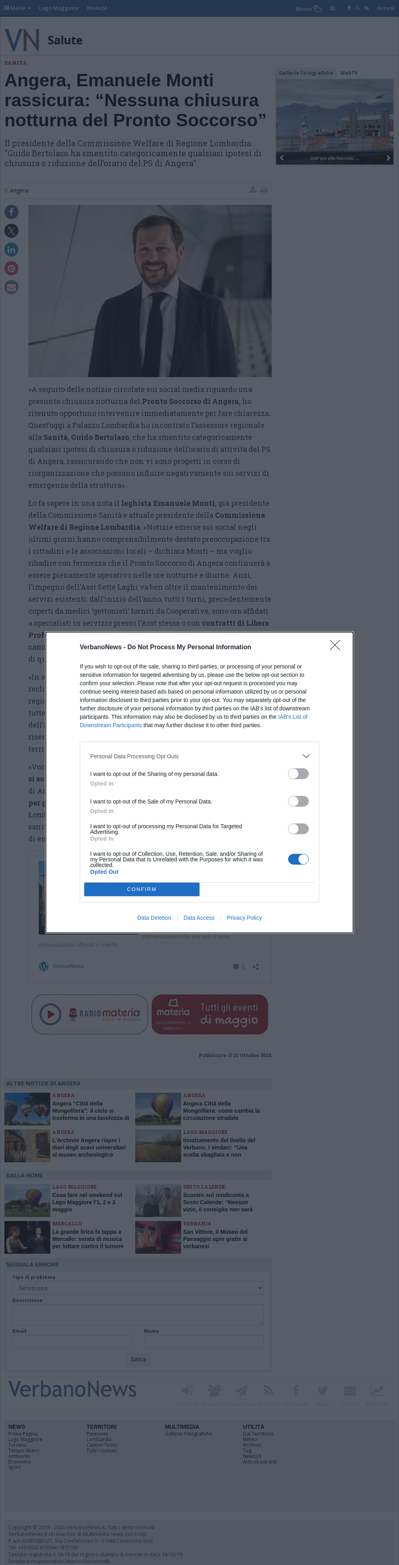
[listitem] (199, 756)
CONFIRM (142, 890)
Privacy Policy (244, 918)
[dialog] (199, 782)
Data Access (199, 918)
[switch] (298, 773)
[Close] (337, 647)
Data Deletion (154, 918)
